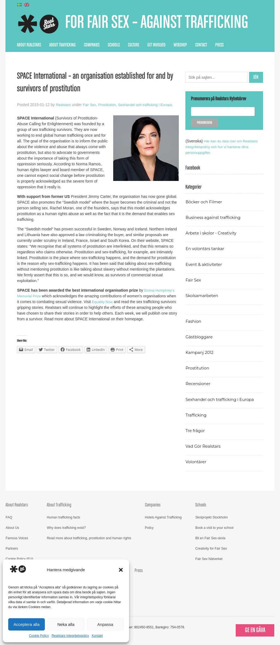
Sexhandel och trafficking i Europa (222, 399)
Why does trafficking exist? (66, 528)
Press (219, 45)
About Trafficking (62, 45)
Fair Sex (91, 104)
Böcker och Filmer (205, 201)
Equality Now (103, 307)
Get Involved (156, 45)
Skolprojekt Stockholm (211, 517)
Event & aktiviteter (205, 264)
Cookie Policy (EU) (19, 559)
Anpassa (105, 624)
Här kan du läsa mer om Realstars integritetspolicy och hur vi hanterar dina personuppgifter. (223, 147)
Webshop (180, 45)
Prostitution (109, 104)
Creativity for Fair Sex (211, 548)
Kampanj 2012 (200, 352)
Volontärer (196, 461)
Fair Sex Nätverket (208, 559)
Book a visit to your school (214, 528)
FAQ (8, 517)
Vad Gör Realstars (204, 446)
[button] (121, 570)
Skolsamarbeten (203, 295)
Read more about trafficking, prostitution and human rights (89, 538)
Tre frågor (195, 430)
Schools (114, 45)
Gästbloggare (200, 336)
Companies (92, 45)
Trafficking (196, 415)
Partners (11, 548)
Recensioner (198, 383)
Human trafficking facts (63, 517)
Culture (133, 45)
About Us (12, 528)
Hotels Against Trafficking (163, 517)
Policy (149, 528)
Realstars (64, 104)
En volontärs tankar (206, 248)
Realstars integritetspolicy (70, 636)
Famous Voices (16, 538)
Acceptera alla (26, 624)
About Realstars (29, 45)
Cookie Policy (39, 636)
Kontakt (97, 636)
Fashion (193, 321)
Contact (201, 45)
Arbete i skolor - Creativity (212, 233)
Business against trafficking (215, 217)
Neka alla (66, 624)
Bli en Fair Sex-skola (210, 538)
